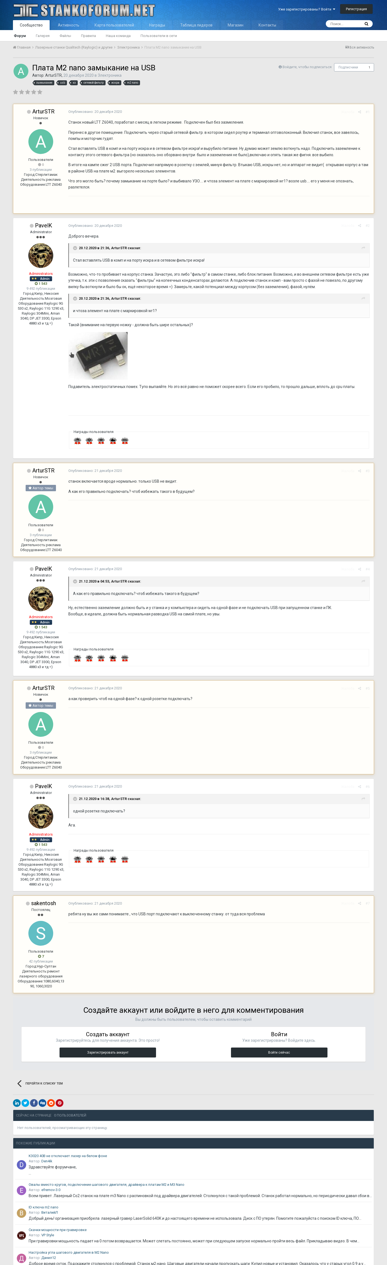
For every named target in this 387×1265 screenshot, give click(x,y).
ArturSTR (53, 75)
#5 (368, 688)
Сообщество (31, 25)
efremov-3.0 (50, 1190)
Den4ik (46, 1161)
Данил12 (48, 1258)
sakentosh (43, 903)
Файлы (65, 36)
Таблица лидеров (196, 25)
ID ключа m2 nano (43, 1207)
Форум (20, 36)
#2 (368, 226)
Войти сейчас (279, 1052)
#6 (368, 787)
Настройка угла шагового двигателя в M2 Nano (69, 1252)
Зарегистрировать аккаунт (107, 1052)
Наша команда (118, 36)
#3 (368, 471)
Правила (88, 36)
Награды (157, 25)
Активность (68, 25)
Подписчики (348, 67)
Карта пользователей (114, 25)
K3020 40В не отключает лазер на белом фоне (68, 1156)
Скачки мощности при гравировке (58, 1230)
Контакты (267, 25)
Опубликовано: (95, 112)
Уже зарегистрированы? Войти (306, 9)
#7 (368, 903)
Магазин (235, 25)
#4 (368, 569)
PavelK (43, 225)
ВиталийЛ (49, 1212)
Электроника (110, 75)
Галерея (43, 36)
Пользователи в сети (159, 36)
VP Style (47, 1235)
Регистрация (356, 9)
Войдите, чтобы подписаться (307, 67)
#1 (368, 112)
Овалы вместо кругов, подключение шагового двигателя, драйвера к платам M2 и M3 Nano (106, 1184)
